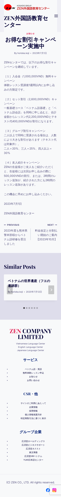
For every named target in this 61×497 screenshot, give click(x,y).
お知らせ (30, 33)
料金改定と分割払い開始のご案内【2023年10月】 (45, 232)
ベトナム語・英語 (33, 369)
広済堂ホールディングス (33, 441)
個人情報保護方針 (33, 414)
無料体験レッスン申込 (33, 373)
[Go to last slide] (10, 289)
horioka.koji (23, 53)
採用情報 (33, 411)
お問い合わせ (33, 380)
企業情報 (33, 407)
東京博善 (33, 452)
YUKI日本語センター (33, 460)
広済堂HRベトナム (33, 456)
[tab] (24, 308)
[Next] (51, 289)
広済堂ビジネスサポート (33, 445)
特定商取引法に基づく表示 (33, 418)
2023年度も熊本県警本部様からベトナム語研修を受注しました (16, 234)
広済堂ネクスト (33, 448)
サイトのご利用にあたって (33, 403)
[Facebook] (48, 490)
